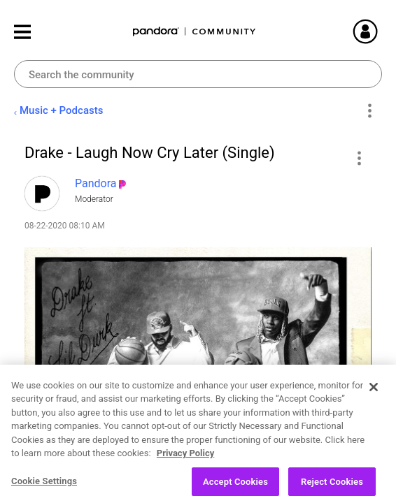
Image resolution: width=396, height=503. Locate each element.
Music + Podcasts (61, 110)
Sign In (382, 31)
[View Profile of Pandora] (96, 183)
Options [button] (369, 111)
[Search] (198, 74)
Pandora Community (194, 32)
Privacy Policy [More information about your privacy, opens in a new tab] (185, 464)
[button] (359, 158)
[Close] (373, 397)
